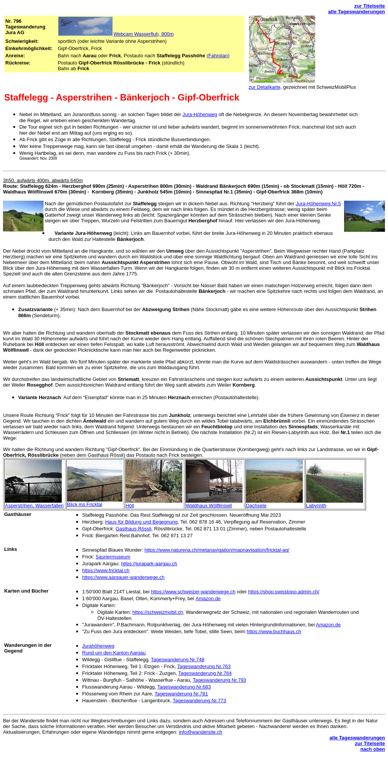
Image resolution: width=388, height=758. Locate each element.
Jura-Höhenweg (199, 114)
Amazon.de (208, 598)
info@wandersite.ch (200, 732)
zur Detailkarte (264, 87)
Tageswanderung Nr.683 (184, 687)
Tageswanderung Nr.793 (219, 680)
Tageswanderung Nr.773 (199, 700)
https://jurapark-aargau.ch (149, 563)
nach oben (372, 749)
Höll (129, 505)
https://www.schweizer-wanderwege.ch (193, 591)
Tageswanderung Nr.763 (204, 666)
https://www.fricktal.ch (106, 570)
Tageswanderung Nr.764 (205, 673)
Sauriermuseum (112, 557)
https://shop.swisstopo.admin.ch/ (283, 591)
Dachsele (256, 505)
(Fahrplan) (218, 55)
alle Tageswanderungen (356, 11)
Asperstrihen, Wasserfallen (34, 505)
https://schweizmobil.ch (157, 612)
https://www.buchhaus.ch (274, 631)
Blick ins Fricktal (84, 504)
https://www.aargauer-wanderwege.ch (123, 577)
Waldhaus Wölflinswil (209, 505)
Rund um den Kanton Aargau (114, 653)
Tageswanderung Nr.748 (177, 659)
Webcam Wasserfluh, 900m (143, 34)
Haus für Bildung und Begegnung (141, 522)
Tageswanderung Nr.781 (181, 694)
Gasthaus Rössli (134, 529)
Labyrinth (316, 505)
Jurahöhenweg (98, 646)
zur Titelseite (369, 6)
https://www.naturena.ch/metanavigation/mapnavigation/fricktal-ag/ (216, 550)
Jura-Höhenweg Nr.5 (318, 203)
